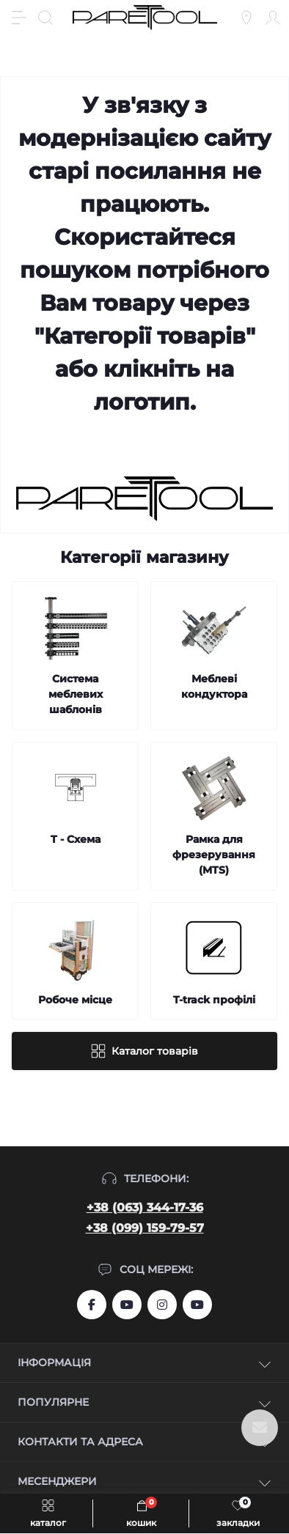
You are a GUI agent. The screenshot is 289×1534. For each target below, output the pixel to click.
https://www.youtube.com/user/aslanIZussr (126, 1304)
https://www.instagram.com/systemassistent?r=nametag (162, 1304)
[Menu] (19, 17)
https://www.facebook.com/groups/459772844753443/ (91, 1304)
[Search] (45, 17)
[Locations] (246, 17)
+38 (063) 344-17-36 (145, 1207)
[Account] (273, 17)
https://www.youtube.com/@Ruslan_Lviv (197, 1304)
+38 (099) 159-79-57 (145, 1228)
